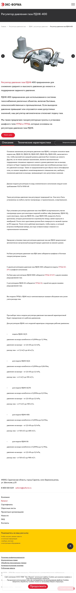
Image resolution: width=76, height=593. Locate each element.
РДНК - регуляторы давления (38, 26)
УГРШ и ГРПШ (23, 124)
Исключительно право (9, 560)
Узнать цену (8, 135)
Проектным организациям (12, 512)
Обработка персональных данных (13, 563)
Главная (3, 26)
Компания (5, 497)
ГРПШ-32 (38, 283)
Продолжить (38, 586)
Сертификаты (7, 505)
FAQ (3, 519)
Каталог (4, 501)
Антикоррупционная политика (12, 565)
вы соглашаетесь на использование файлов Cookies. (49, 580)
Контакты (5, 523)
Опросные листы (8, 508)
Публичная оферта (8, 568)
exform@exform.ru (23, 488)
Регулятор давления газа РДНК (16, 82)
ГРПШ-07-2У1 (50, 275)
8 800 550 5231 (7, 488)
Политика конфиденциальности (12, 557)
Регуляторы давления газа (17, 26)
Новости (5, 516)
